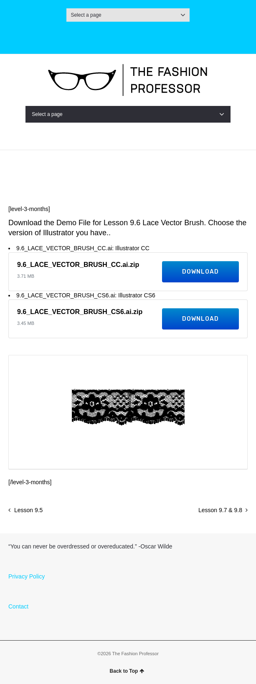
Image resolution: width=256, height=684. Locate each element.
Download (200, 271)
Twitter (108, 36)
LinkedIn (167, 36)
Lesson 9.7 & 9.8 (220, 510)
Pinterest (148, 36)
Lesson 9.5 (28, 510)
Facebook (128, 36)
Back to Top (127, 671)
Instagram (88, 36)
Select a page (128, 15)
